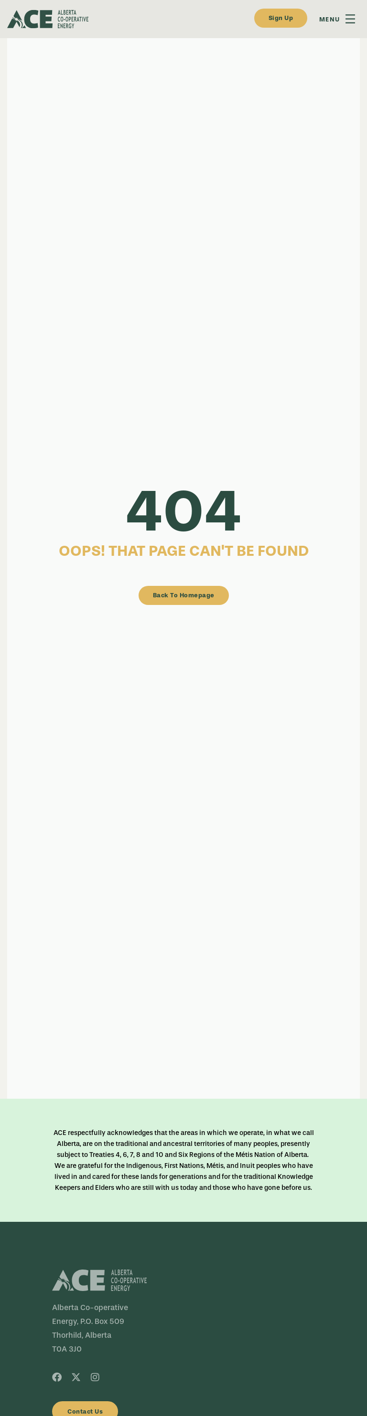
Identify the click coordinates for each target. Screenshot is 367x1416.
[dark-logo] (117, 19)
